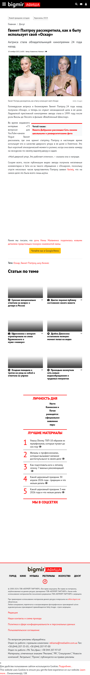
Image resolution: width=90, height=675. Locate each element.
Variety (70, 169)
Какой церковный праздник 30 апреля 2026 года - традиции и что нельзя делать (48, 480)
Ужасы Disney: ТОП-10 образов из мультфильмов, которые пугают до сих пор (47, 443)
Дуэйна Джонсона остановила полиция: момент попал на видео (59, 336)
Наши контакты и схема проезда (24, 618)
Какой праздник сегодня (19, 18)
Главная (12, 24)
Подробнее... (65, 666)
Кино (23, 575)
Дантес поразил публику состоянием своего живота (61, 301)
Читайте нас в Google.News (45, 250)
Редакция (13, 612)
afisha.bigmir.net (74, 599)
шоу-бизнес (43, 262)
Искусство (64, 575)
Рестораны (48, 575)
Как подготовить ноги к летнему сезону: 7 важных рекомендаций (47, 467)
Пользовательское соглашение (23, 630)
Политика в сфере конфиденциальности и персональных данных (41, 624)
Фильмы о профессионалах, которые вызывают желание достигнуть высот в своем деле (47, 455)
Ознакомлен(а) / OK (17, 673)
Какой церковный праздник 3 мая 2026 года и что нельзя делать (47, 491)
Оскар (17, 262)
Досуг (22, 24)
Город (12, 575)
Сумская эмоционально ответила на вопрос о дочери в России (22, 303)
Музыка (34, 575)
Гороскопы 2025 (41, 18)
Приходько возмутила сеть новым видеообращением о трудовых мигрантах (60, 374)
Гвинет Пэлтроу (28, 262)
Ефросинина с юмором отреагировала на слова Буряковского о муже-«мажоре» (21, 337)
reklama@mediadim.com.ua (63, 642)
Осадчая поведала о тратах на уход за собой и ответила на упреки (21, 373)
